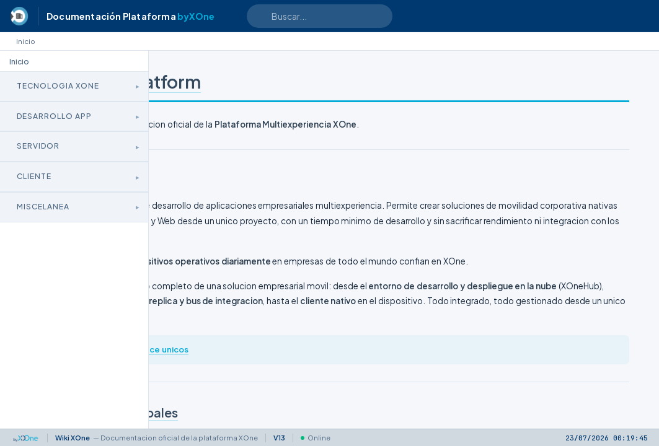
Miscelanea (43, 206)
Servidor (38, 146)
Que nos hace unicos (322, 395)
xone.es (256, 395)
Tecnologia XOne (58, 85)
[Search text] (319, 16)
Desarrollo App (54, 116)
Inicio (25, 41)
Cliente (34, 176)
